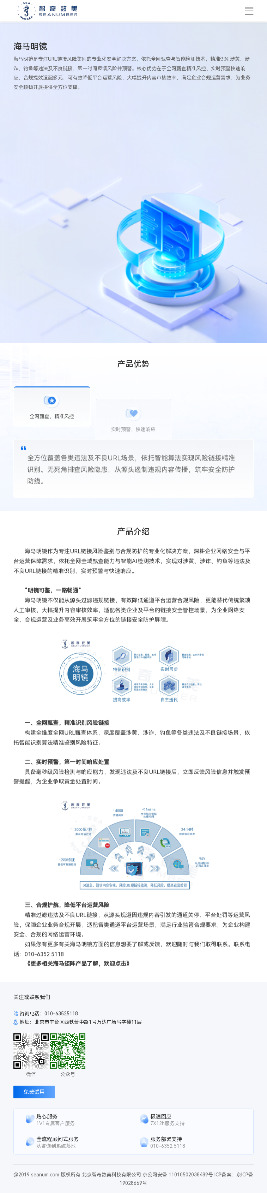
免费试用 (34, 1092)
